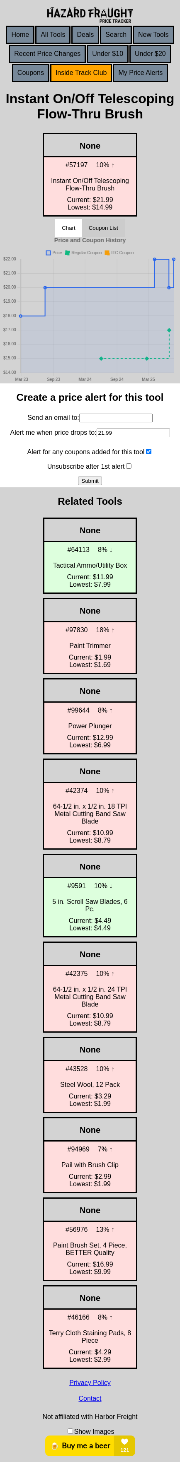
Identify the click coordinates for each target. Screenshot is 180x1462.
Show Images (94, 1431)
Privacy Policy (90, 1382)
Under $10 (107, 53)
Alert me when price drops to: (53, 432)
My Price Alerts (140, 72)
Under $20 (150, 53)
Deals (85, 34)
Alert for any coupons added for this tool (86, 451)
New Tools (153, 34)
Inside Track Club (81, 72)
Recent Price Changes (47, 53)
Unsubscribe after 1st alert (86, 466)
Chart (68, 228)
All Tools (53, 34)
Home (20, 34)
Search (115, 34)
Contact (89, 1398)
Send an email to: (53, 417)
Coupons (30, 72)
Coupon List (103, 228)
